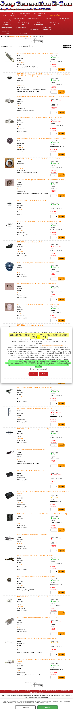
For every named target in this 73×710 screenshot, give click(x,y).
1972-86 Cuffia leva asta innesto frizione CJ (31, 241)
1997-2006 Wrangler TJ (37, 20)
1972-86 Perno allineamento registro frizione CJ (33, 428)
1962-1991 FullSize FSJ (26, 15)
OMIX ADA (20, 208)
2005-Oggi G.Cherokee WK (5, 25)
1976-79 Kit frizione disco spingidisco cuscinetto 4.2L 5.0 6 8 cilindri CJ (40, 116)
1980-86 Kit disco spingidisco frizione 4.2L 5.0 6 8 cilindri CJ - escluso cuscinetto (43, 95)
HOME (5, 16)
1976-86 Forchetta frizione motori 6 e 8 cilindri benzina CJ (36, 554)
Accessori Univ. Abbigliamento (58, 25)
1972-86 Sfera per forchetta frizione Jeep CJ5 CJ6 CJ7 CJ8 (36, 575)
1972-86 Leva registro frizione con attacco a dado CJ (34, 386)
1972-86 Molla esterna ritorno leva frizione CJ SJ (33, 448)
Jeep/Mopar (20, 61)
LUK (18, 104)
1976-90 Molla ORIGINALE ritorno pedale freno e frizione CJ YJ (37, 52)
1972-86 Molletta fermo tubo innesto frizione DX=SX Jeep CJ (37, 282)
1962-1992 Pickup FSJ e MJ (37, 15)
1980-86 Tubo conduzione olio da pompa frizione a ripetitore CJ (38, 637)
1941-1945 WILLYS (16, 15)
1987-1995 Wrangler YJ (16, 20)
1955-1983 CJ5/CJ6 (47, 15)
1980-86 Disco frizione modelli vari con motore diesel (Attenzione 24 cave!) (42, 137)
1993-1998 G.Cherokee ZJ (26, 20)
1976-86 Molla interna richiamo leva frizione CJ (32, 596)
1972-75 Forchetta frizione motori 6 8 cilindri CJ (32, 533)
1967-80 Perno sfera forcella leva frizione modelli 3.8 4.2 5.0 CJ (38, 617)
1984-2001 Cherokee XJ (5, 20)
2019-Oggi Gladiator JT (37, 25)
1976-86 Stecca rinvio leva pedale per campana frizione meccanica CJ (40, 220)
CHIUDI (71, 701)
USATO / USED (15, 32)
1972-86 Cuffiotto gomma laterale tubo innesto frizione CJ (36, 261)
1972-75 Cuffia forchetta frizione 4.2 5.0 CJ (31, 469)
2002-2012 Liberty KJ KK (57, 20)
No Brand (20, 146)
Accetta (47, 707)
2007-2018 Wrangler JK (16, 25)
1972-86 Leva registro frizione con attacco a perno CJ (34, 407)
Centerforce (20, 84)
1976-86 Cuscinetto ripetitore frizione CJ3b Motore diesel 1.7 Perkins (39, 157)
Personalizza (25, 707)
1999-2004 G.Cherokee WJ (47, 20)
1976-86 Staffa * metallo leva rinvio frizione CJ (32, 199)
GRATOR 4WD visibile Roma (5, 31)
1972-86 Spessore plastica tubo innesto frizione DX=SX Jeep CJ (38, 303)
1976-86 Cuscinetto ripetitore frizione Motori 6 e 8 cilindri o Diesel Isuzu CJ (41, 178)
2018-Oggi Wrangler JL (26, 25)
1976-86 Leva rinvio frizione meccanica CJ (31, 324)
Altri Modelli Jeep (47, 25)
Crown (19, 187)
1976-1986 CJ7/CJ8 (57, 15)
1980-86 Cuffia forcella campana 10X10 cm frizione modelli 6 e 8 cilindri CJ (42, 513)
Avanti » (40, 40)
